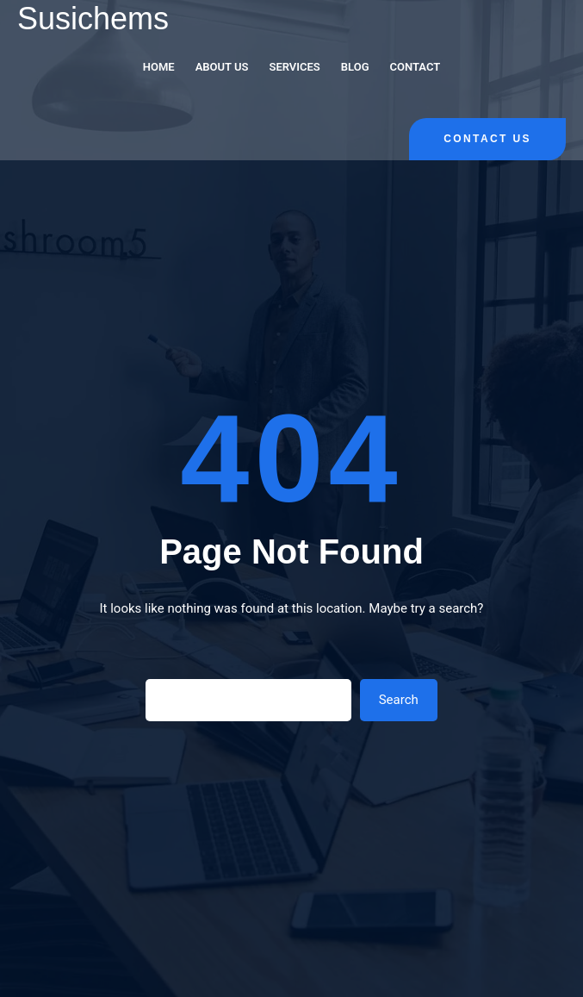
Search (399, 699)
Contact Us (487, 139)
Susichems (93, 18)
